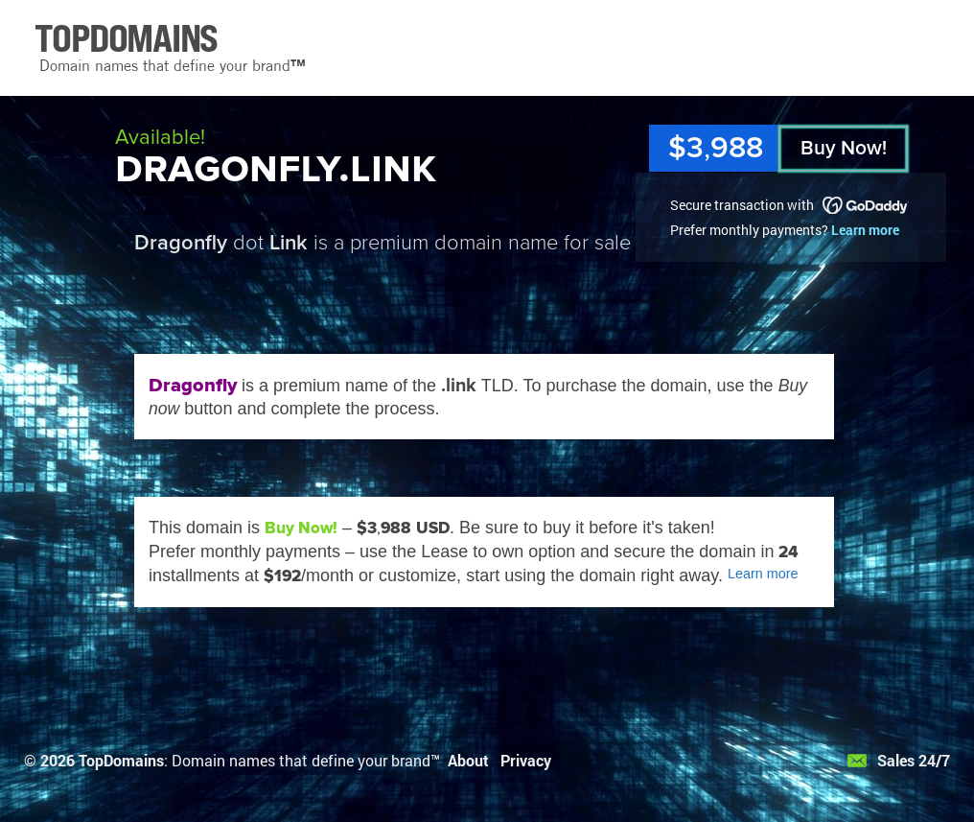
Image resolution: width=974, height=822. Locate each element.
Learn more (865, 230)
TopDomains (121, 760)
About (468, 760)
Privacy (525, 760)
